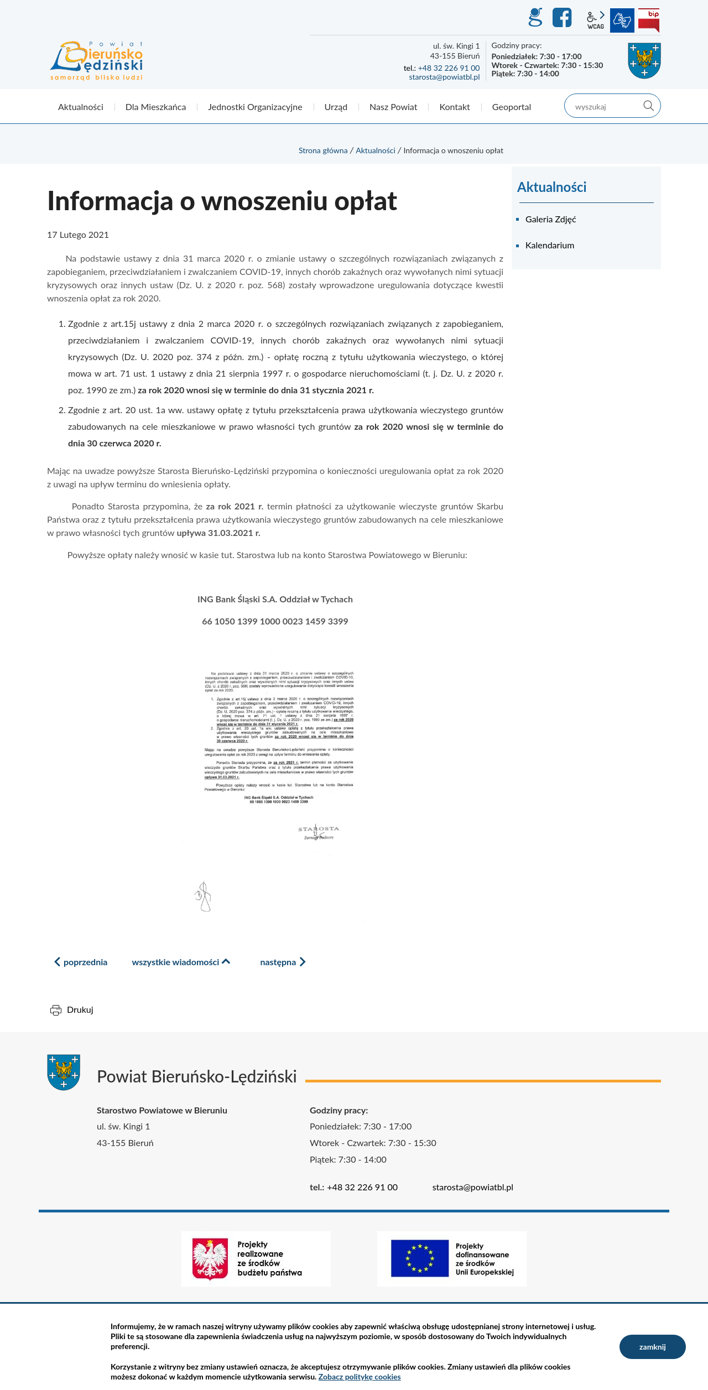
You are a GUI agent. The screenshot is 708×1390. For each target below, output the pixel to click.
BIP (649, 20)
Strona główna (323, 150)
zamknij (652, 1346)
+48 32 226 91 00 (449, 68)
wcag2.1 (596, 20)
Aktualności (375, 150)
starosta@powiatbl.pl (444, 76)
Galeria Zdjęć (550, 219)
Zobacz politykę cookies (360, 1376)
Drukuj (80, 1009)
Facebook (563, 18)
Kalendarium (549, 245)
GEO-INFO (535, 18)
